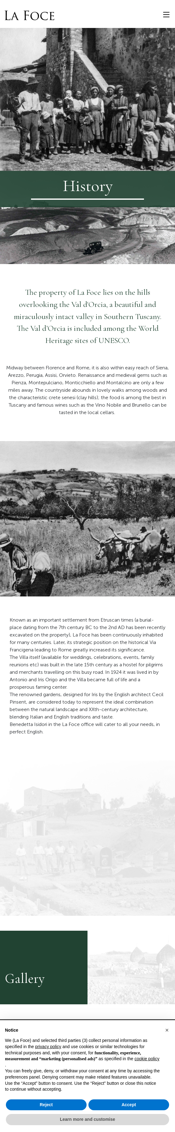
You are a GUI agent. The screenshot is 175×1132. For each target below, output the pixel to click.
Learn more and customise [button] (87, 1119)
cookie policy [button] (147, 1058)
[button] (167, 1030)
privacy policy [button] (48, 1046)
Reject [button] (46, 1104)
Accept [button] (129, 1104)
